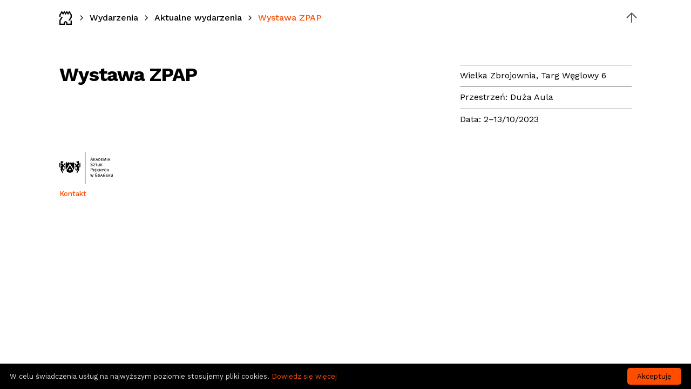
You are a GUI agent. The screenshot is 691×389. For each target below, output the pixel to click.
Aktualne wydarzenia (198, 17)
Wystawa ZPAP (289, 17)
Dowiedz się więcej (304, 376)
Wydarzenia (114, 17)
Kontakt (72, 194)
